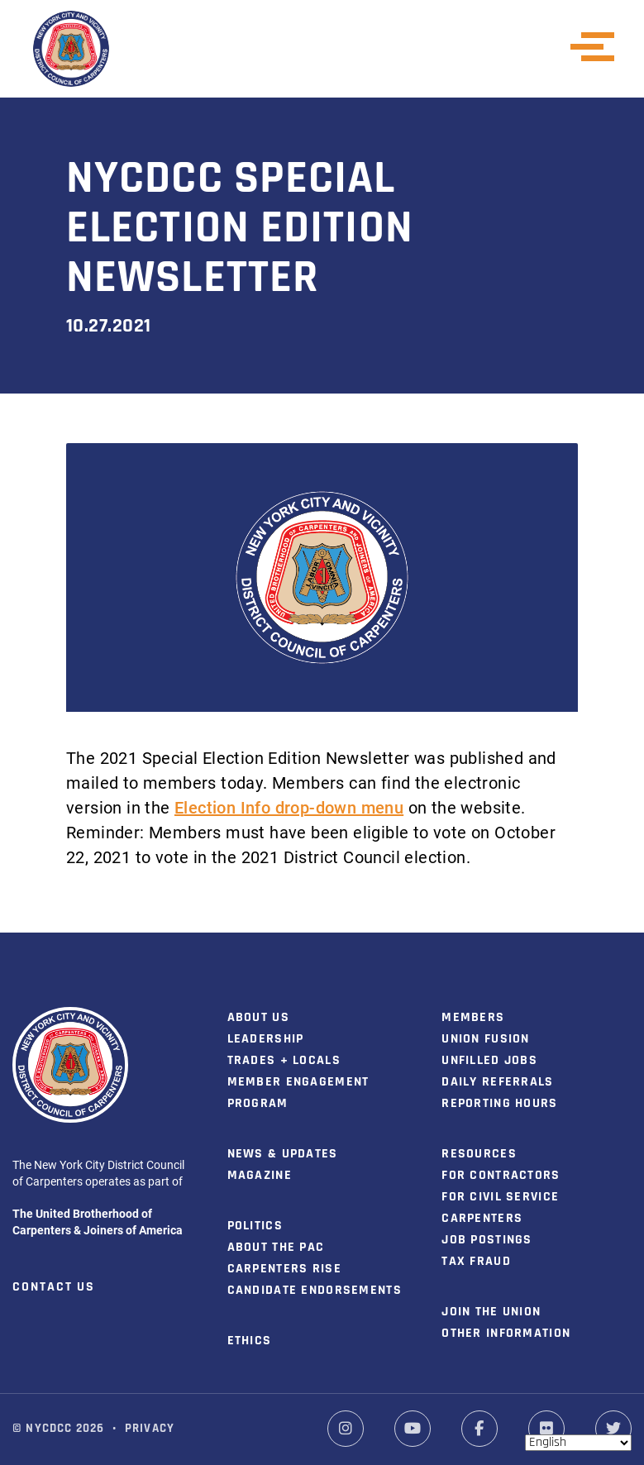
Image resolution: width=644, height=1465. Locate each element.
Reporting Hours (499, 1103)
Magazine (259, 1175)
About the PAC (276, 1247)
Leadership (265, 1039)
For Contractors (500, 1175)
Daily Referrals (497, 1082)
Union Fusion (485, 1039)
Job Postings (486, 1240)
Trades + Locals (284, 1060)
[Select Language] (578, 1442)
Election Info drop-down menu (288, 807)
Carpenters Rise (284, 1269)
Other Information (505, 1333)
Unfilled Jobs (489, 1060)
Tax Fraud (476, 1261)
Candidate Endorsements (314, 1290)
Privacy (149, 1429)
